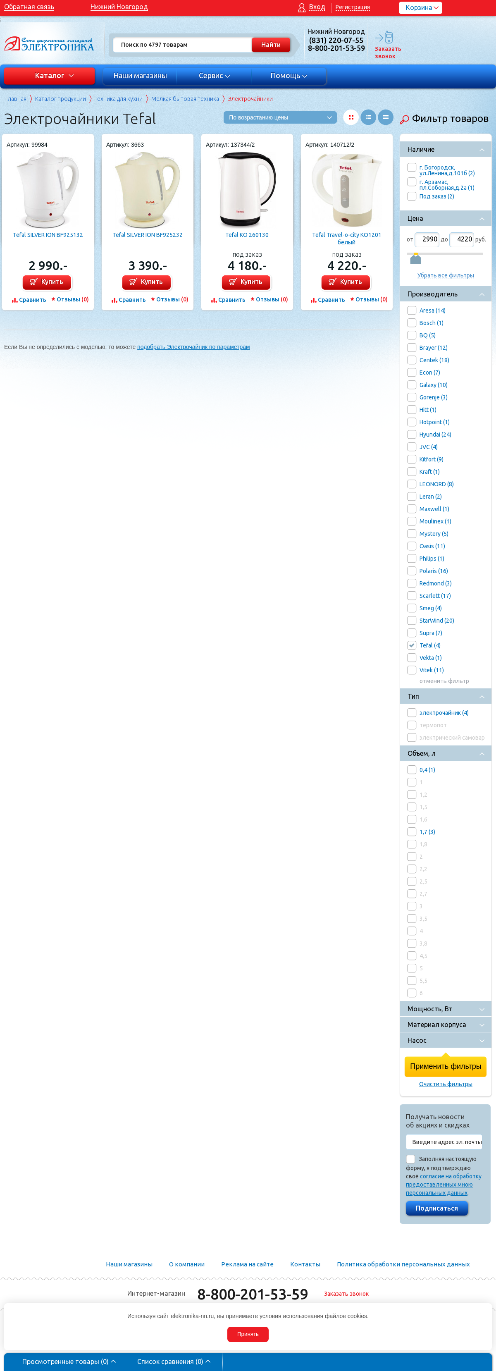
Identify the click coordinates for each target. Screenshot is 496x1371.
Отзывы (73, 299)
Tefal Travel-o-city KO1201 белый (347, 239)
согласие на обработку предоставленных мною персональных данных (444, 1184)
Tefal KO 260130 (247, 235)
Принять (248, 1334)
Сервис (215, 75)
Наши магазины (140, 75)
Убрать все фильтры (445, 275)
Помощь (289, 75)
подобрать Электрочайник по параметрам (193, 347)
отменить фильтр (444, 681)
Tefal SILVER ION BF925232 (147, 235)
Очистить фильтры (445, 1084)
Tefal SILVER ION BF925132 (48, 235)
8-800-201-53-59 (252, 1293)
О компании (187, 1264)
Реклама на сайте (247, 1264)
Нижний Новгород (119, 6)
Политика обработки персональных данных (403, 1264)
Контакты (305, 1264)
